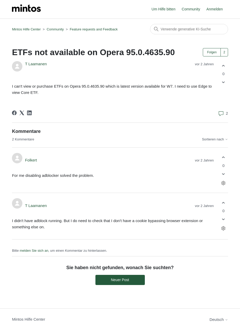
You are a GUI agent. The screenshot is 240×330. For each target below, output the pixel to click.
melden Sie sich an (34, 251)
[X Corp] (22, 113)
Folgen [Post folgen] (212, 52)
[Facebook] (14, 113)
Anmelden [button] (214, 9)
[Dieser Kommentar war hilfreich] (223, 157)
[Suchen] (189, 29)
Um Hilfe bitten (164, 9)
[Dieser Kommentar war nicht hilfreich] (223, 173)
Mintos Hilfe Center (26, 29)
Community (191, 9)
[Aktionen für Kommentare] (223, 182)
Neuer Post (120, 280)
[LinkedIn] (29, 113)
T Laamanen (36, 64)
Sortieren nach (215, 139)
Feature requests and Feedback (94, 29)
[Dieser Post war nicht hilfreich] (223, 82)
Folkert (31, 160)
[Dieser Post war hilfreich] (223, 65)
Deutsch (219, 319)
